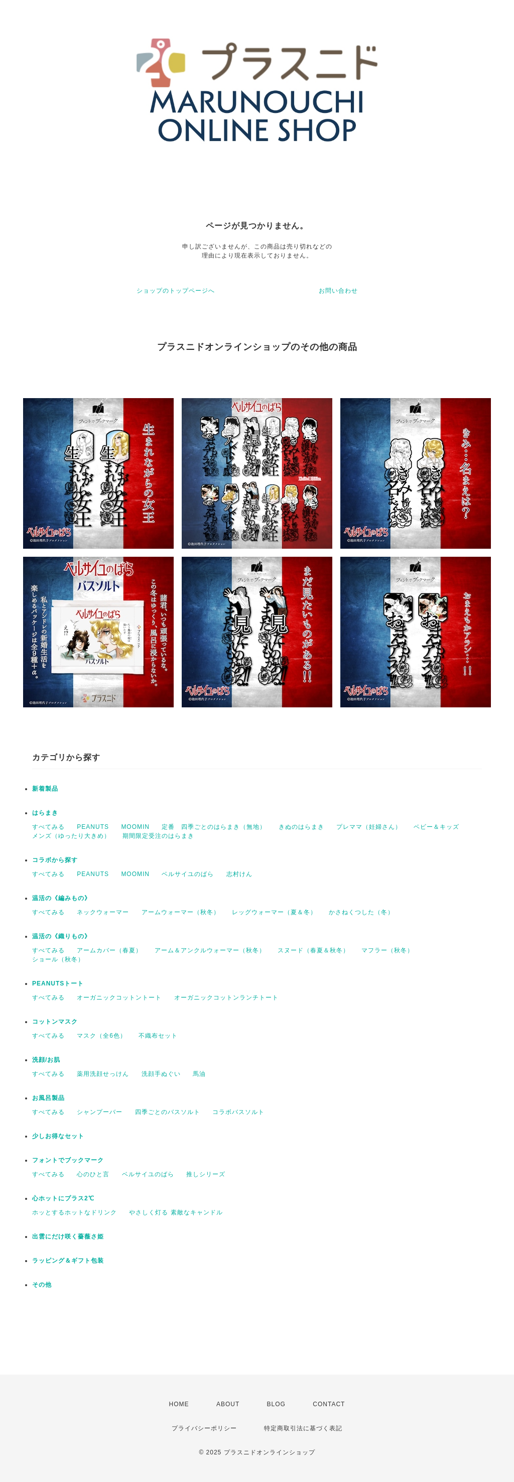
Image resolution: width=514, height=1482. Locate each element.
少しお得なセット (58, 1136)
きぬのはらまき (301, 826)
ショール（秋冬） (58, 959)
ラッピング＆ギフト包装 (68, 1260)
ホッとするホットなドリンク (74, 1212)
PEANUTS (93, 826)
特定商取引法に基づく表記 (303, 1428)
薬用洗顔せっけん (103, 1073)
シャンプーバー (99, 1112)
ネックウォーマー (103, 912)
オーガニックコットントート (119, 997)
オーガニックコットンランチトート (226, 997)
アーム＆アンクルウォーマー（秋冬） (210, 950)
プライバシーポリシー (204, 1428)
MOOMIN (135, 826)
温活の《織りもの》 (61, 936)
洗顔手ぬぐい (161, 1073)
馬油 (199, 1073)
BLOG (276, 1404)
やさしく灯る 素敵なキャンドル (175, 1212)
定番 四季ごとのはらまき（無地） (214, 826)
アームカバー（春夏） (109, 950)
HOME (179, 1404)
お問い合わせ (338, 290)
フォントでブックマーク (68, 1160)
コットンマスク (55, 1021)
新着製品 (45, 788)
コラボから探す (55, 859)
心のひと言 (93, 1174)
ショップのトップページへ (176, 290)
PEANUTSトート (58, 983)
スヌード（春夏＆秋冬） (313, 950)
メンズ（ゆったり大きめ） (71, 835)
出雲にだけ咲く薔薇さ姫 (68, 1236)
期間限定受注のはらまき (158, 835)
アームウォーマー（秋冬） (181, 912)
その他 (42, 1284)
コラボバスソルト (238, 1112)
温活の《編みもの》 (61, 898)
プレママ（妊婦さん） (369, 826)
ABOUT (227, 1404)
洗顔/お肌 (46, 1059)
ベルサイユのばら (188, 874)
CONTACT (329, 1404)
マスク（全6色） (101, 1035)
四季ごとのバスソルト (167, 1112)
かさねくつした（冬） (361, 912)
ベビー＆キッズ (436, 826)
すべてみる (48, 826)
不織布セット (158, 1035)
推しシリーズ (205, 1174)
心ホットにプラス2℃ (63, 1198)
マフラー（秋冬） (387, 950)
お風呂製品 (48, 1097)
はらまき (45, 812)
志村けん (239, 874)
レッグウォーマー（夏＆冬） (274, 912)
